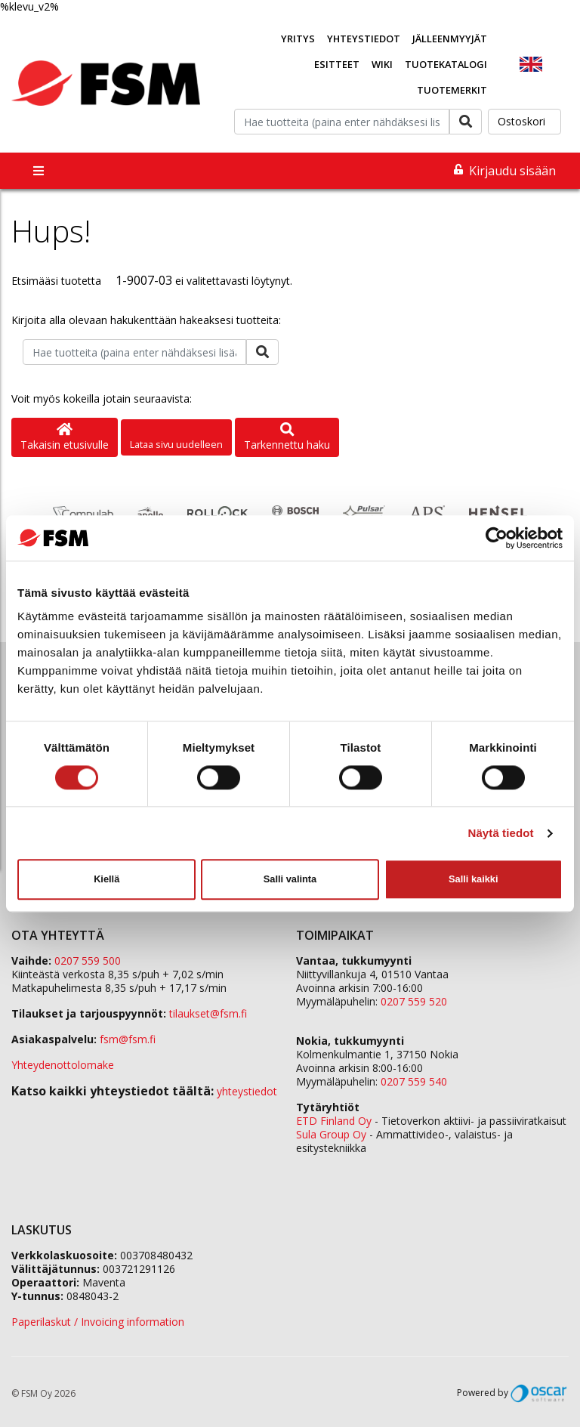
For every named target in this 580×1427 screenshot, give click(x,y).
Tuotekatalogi (446, 64)
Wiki (382, 64)
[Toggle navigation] (38, 171)
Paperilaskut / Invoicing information (97, 1321)
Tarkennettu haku (287, 438)
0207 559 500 (87, 960)
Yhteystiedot (363, 38)
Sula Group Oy (331, 1134)
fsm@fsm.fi (128, 1039)
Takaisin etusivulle (64, 438)
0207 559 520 (414, 1001)
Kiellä (106, 879)
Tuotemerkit (452, 90)
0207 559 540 (414, 1081)
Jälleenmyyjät (449, 38)
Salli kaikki (473, 879)
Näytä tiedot (501, 832)
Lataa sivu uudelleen (176, 444)
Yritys (298, 38)
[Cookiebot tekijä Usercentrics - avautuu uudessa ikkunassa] (496, 538)
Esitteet (336, 64)
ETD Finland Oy (334, 1120)
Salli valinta (290, 879)
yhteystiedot (247, 1091)
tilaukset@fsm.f (208, 1013)
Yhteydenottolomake (62, 1065)
